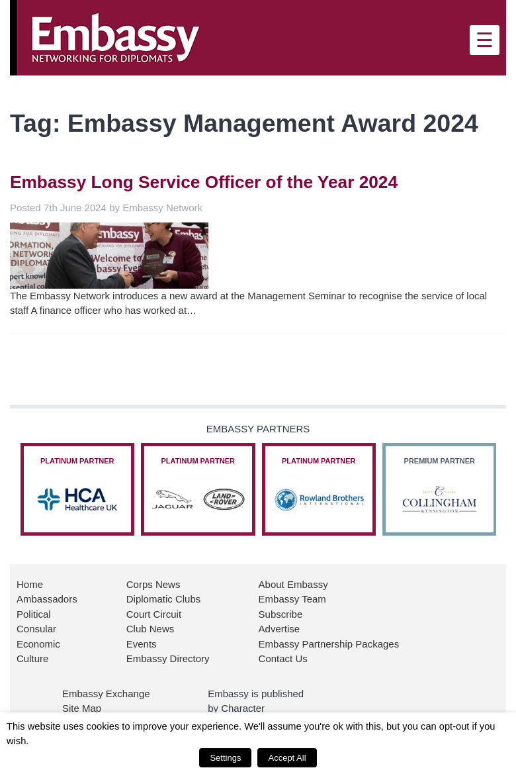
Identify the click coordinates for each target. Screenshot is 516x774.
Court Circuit (153, 614)
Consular (36, 628)
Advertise (279, 628)
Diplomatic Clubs (163, 599)
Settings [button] (225, 758)
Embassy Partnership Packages (329, 644)
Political (34, 614)
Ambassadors (47, 599)
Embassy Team (292, 599)
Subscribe (281, 614)
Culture (32, 658)
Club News (150, 628)
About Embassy (293, 584)
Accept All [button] (287, 758)
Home (30, 584)
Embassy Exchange (106, 693)
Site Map (81, 708)
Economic (38, 644)
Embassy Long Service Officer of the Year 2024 (204, 182)
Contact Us (283, 658)
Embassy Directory (168, 658)
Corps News (153, 584)
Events (141, 644)
